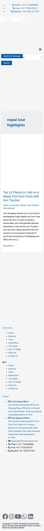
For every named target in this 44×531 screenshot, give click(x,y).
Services (12, 336)
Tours (10, 339)
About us (12, 352)
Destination (13, 343)
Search (7, 63)
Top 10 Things (14, 349)
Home (11, 333)
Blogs (23, 205)
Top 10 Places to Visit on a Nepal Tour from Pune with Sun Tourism (21, 196)
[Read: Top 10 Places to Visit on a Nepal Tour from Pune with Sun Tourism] (22, 162)
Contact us (13, 356)
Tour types (13, 346)
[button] (22, 362)
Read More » (8, 245)
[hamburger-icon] (40, 49)
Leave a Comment (11, 205)
